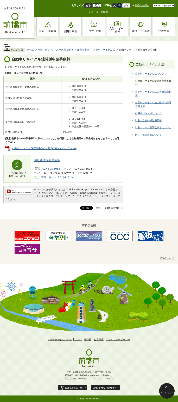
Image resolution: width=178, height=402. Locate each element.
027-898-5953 (51, 168)
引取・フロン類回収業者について (153, 127)
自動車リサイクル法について (150, 73)
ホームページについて (60, 339)
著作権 (87, 339)
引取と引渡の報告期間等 (148, 120)
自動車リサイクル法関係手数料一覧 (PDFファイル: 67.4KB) (44, 148)
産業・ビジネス (46, 49)
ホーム (30, 49)
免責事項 (99, 339)
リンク (78, 339)
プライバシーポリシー (118, 339)
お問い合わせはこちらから (56, 177)
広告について (167, 258)
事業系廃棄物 (66, 49)
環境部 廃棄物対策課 (47, 160)
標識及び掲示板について (148, 113)
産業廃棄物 (83, 49)
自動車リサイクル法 (104, 49)
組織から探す (142, 5)
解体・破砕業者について (148, 134)
